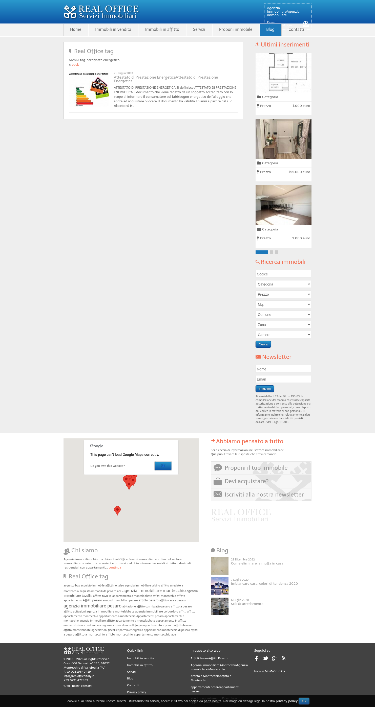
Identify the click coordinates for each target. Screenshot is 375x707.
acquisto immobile (93, 585)
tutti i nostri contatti (78, 686)
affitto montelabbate (77, 630)
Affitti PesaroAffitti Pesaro (209, 658)
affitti (182, 611)
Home (75, 29)
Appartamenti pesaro (150, 616)
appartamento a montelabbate (132, 596)
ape (173, 634)
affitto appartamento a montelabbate (131, 620)
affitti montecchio (164, 596)
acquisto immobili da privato (98, 591)
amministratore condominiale (83, 625)
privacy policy (287, 701)
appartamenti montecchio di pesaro (167, 630)
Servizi (199, 29)
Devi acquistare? (247, 481)
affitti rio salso (114, 585)
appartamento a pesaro (158, 625)
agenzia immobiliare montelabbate (110, 611)
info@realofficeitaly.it (79, 676)
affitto (68, 611)
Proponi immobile (235, 29)
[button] (133, 481)
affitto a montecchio (90, 634)
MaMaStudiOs (275, 671)
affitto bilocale (183, 625)
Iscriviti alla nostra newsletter (264, 494)
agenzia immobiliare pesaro (92, 606)
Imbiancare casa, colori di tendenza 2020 (264, 583)
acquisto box (72, 585)
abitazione (129, 606)
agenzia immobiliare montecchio (154, 590)
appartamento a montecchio (117, 616)
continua (115, 567)
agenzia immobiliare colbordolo (156, 611)
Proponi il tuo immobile (256, 467)
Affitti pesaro (92, 600)
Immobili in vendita (113, 29)
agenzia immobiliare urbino (142, 585)
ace (119, 591)
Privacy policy (136, 692)
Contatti (296, 29)
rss (285, 660)
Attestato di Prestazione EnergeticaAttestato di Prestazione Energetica (166, 79)
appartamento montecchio (152, 634)
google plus (276, 660)
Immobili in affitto (162, 29)
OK (163, 466)
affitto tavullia (102, 596)
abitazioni (79, 611)
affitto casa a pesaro (172, 600)
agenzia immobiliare (93, 620)
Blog (270, 29)
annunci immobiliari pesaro (120, 600)
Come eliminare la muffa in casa (257, 563)
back (75, 64)
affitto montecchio (119, 634)
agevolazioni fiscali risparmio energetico (117, 630)
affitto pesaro (148, 600)
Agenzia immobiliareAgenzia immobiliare (283, 11)
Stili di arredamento (247, 604)
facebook (257, 660)
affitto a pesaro (181, 606)
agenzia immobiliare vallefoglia (122, 625)
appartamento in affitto (171, 620)
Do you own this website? (108, 466)
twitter (266, 660)
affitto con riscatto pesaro (153, 606)
